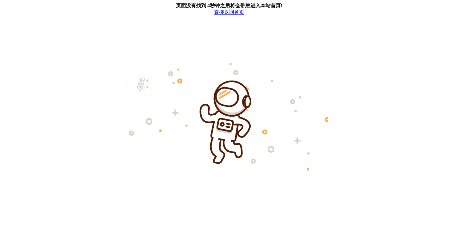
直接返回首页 (229, 12)
